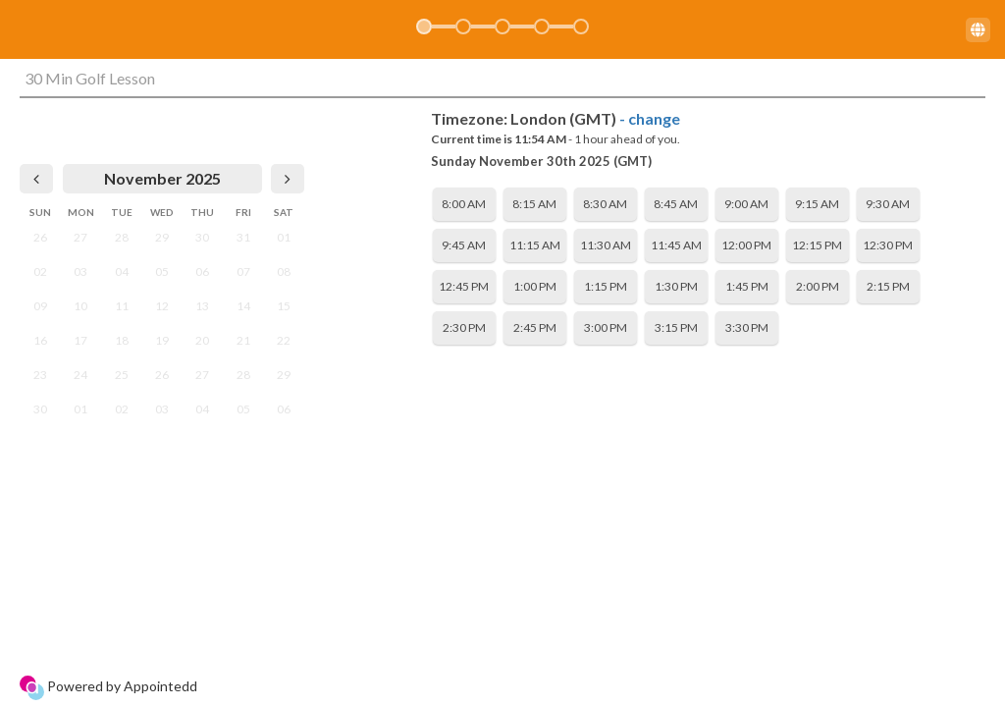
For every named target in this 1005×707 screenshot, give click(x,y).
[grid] (162, 295)
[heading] (162, 178)
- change (649, 118)
